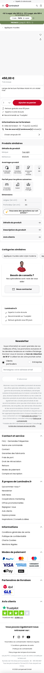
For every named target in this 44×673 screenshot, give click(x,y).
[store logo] (14, 5)
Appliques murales (11, 27)
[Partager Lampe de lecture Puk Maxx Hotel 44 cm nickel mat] (40, 39)
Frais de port (8, 457)
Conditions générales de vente (16, 532)
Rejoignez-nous (9, 507)
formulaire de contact (30, 416)
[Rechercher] (37, 5)
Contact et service (13, 436)
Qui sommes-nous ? (11, 486)
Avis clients (9, 237)
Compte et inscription (12, 473)
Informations (10, 527)
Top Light (26, 152)
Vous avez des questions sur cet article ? (23, 212)
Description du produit (14, 230)
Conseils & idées (21, 519)
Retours (5, 465)
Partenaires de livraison (16, 580)
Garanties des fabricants (13, 453)
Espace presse (8, 515)
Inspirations (7, 519)
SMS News (6, 494)
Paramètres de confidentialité (15, 642)
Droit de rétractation (11, 461)
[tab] (22, 454)
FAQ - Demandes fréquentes (15, 441)
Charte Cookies (9, 540)
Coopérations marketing (13, 499)
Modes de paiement (11, 469)
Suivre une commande (12, 445)
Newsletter (7, 490)
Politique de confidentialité (14, 536)
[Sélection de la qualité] (7, 103)
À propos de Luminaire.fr (17, 481)
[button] (40, 35)
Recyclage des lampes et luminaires (22, 652)
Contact (6, 449)
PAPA (20, 18)
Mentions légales (9, 544)
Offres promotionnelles (12, 503)
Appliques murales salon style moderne (20, 256)
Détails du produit (12, 222)
